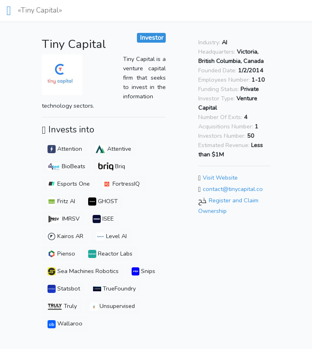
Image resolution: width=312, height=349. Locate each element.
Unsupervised (112, 306)
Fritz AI (61, 201)
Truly (62, 306)
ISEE (103, 219)
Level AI (111, 236)
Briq (111, 166)
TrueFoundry (114, 288)
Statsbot (64, 288)
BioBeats (66, 166)
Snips (143, 271)
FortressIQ (121, 184)
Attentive (113, 149)
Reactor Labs (110, 253)
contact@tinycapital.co (233, 189)
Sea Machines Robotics (83, 271)
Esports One (69, 184)
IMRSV (64, 219)
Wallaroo (65, 323)
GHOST (103, 201)
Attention (65, 149)
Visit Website (220, 178)
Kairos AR (65, 236)
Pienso (61, 253)
